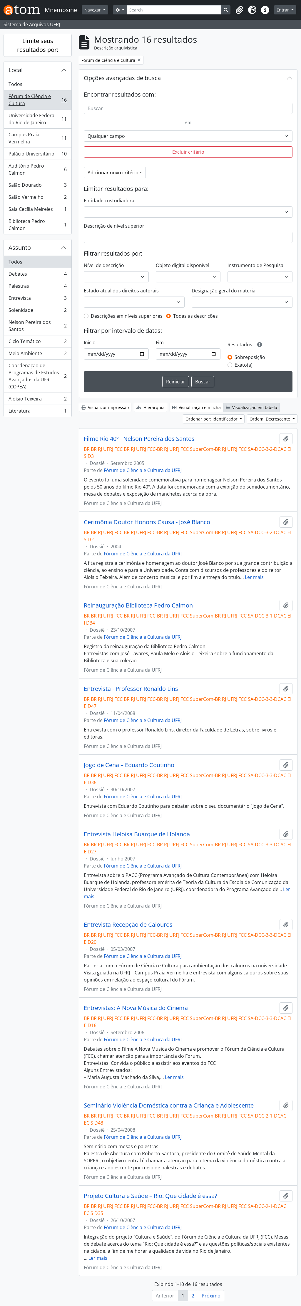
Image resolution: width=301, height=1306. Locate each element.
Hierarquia (150, 407)
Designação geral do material (224, 290)
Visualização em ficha (196, 407)
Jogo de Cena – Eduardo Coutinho (129, 765)
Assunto (20, 247)
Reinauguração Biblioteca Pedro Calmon (138, 605)
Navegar (93, 10)
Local (16, 70)
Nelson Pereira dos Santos (37, 325)
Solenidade (37, 311)
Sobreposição (250, 357)
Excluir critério (188, 152)
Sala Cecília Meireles (37, 210)
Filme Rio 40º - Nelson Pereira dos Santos (139, 438)
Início (90, 342)
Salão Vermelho (37, 198)
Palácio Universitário (37, 155)
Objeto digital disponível (182, 265)
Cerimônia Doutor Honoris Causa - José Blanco (147, 522)
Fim (160, 342)
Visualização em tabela (251, 407)
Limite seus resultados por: (37, 45)
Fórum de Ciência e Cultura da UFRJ (143, 470)
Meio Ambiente (37, 355)
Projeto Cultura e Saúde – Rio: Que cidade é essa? (150, 1195)
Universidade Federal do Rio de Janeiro (37, 119)
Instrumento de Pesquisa (255, 265)
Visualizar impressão (105, 407)
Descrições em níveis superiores (127, 316)
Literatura (37, 412)
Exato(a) (243, 365)
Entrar (283, 10)
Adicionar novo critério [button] (113, 172)
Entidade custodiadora (109, 200)
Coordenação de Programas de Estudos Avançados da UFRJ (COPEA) (37, 376)
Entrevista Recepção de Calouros (128, 924)
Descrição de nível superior (114, 226)
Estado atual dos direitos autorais (121, 290)
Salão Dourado (37, 186)
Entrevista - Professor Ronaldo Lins (131, 688)
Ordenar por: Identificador (212, 419)
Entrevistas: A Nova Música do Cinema (136, 1008)
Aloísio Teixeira (37, 400)
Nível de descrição (104, 265)
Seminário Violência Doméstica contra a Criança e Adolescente (169, 1105)
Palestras (37, 287)
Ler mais (254, 577)
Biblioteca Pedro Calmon (37, 224)
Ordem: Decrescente (270, 419)
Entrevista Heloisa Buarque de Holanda (137, 834)
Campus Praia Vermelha (37, 138)
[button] (239, 10)
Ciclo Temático (37, 342)
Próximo (211, 1295)
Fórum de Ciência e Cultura (37, 100)
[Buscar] (188, 108)
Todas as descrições (195, 316)
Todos (15, 84)
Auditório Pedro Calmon (37, 169)
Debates (37, 275)
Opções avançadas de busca (122, 78)
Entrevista (37, 299)
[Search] (174, 9)
